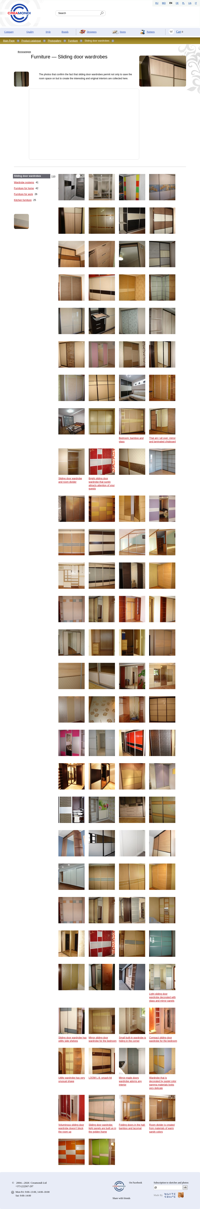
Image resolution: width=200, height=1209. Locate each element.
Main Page (9, 40)
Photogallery (54, 40)
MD (164, 3)
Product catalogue (31, 40)
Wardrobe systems (24, 182)
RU (156, 3)
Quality (30, 31)
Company (9, 31)
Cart (178, 31)
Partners (151, 31)
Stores (123, 31)
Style (48, 31)
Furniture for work (23, 194)
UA (189, 3)
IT (196, 3)
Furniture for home (24, 188)
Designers (92, 31)
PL (183, 3)
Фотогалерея (24, 51)
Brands (65, 31)
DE (177, 3)
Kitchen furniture (23, 200)
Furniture (73, 40)
